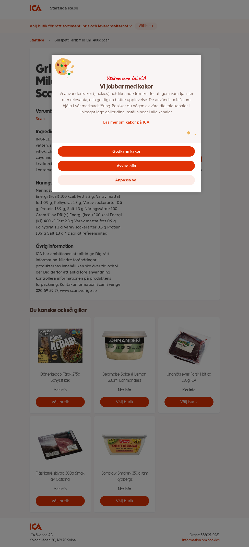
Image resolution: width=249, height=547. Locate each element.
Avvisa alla (126, 165)
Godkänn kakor (126, 151)
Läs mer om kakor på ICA (126, 122)
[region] (126, 123)
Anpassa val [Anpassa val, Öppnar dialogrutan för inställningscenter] (126, 180)
